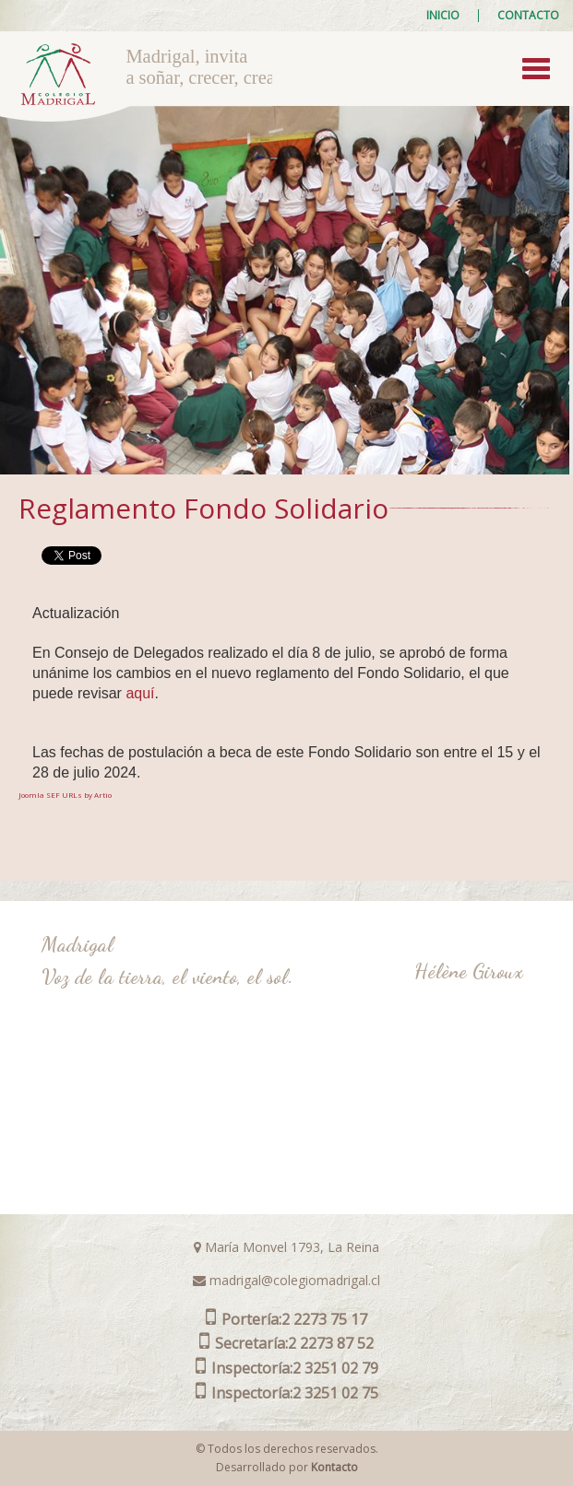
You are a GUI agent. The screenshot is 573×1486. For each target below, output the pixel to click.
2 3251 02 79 (287, 1368)
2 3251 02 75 (287, 1393)
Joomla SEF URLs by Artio (65, 795)
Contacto (528, 15)
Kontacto (334, 1467)
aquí (139, 693)
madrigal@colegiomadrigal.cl (286, 1280)
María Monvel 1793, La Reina (286, 1247)
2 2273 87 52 (286, 1343)
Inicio (443, 15)
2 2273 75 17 (286, 1319)
